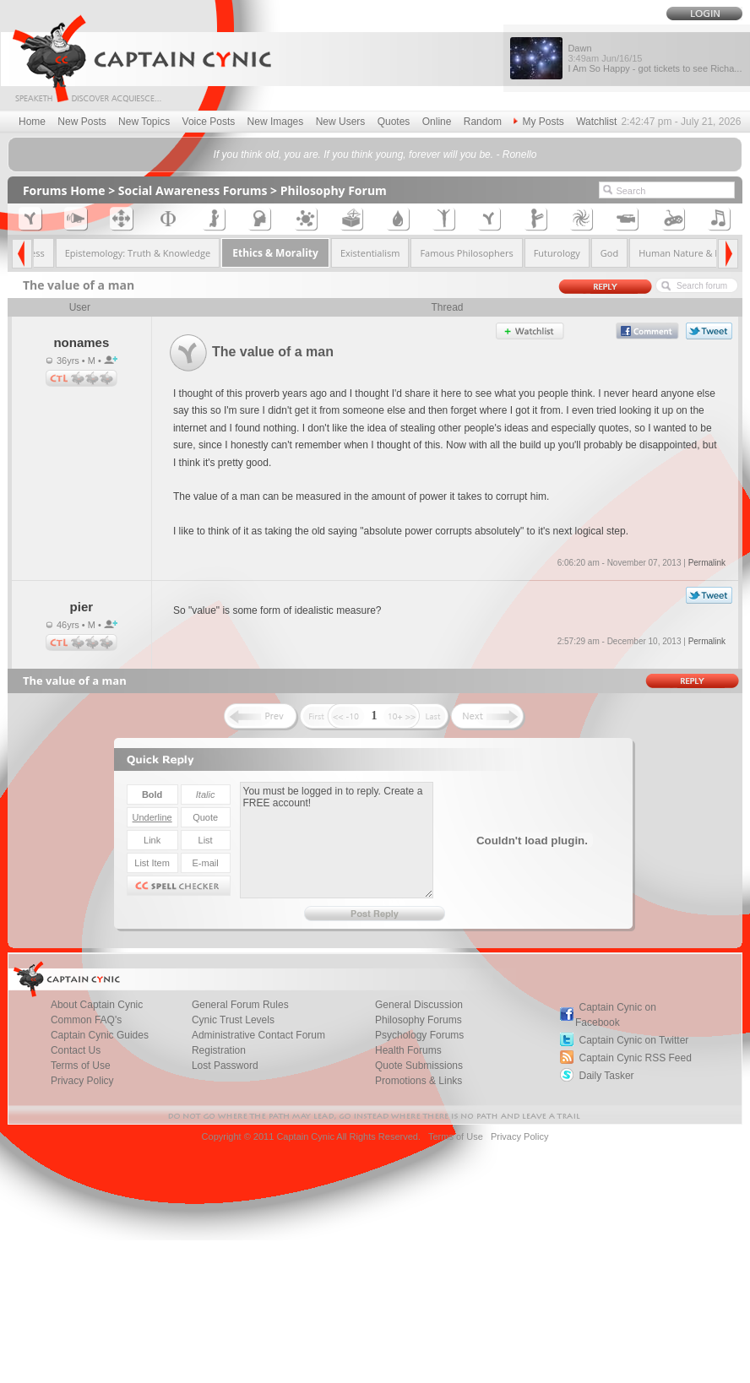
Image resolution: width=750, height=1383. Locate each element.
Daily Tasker (606, 1076)
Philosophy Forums (418, 1020)
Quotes (394, 121)
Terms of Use (81, 1065)
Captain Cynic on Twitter (633, 1040)
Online (437, 121)
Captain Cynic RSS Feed (635, 1058)
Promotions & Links (418, 1081)
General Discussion (419, 1005)
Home (32, 121)
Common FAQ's (86, 1020)
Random (483, 121)
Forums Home (64, 190)
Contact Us (76, 1050)
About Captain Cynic (97, 1005)
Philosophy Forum (333, 190)
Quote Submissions (419, 1065)
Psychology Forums (419, 1035)
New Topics (144, 121)
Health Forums (408, 1050)
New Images (275, 121)
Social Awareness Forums (193, 190)
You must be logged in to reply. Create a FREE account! (336, 840)
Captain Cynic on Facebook (615, 1014)
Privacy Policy (82, 1081)
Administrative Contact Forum (258, 1035)
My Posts (538, 121)
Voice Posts (209, 121)
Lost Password (225, 1065)
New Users (341, 121)
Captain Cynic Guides (100, 1035)
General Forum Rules (240, 1005)
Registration (219, 1050)
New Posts (81, 121)
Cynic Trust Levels (233, 1020)
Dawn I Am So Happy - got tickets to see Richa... (655, 58)
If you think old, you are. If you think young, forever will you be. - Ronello (375, 154)
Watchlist (596, 121)
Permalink (707, 562)
